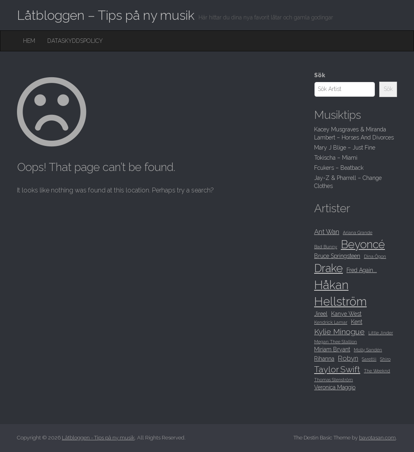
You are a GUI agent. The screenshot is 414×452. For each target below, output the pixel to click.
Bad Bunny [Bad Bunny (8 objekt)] (325, 246)
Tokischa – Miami (335, 157)
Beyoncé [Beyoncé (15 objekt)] (363, 244)
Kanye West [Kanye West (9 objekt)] (346, 313)
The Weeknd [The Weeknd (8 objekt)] (377, 370)
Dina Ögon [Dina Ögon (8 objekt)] (375, 256)
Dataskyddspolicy (75, 41)
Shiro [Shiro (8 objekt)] (385, 359)
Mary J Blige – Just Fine (344, 147)
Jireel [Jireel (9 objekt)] (320, 313)
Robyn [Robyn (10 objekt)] (348, 358)
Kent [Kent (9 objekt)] (356, 322)
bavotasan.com (377, 438)
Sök (319, 75)
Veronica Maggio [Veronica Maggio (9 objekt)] (334, 387)
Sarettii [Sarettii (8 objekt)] (369, 359)
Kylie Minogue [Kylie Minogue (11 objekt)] (339, 331)
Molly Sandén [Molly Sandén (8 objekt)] (368, 349)
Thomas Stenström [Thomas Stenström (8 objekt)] (333, 379)
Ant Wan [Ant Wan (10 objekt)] (326, 232)
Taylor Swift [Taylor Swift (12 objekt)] (337, 369)
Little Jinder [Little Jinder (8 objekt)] (380, 332)
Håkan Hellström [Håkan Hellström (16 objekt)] (340, 293)
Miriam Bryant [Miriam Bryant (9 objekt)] (332, 349)
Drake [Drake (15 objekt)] (328, 268)
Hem (29, 41)
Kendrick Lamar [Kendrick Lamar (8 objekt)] (330, 322)
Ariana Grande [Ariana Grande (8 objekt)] (357, 232)
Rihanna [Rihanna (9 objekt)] (324, 358)
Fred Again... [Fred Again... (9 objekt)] (361, 270)
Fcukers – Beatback (338, 168)
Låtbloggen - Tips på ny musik (98, 438)
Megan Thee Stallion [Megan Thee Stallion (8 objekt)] (335, 341)
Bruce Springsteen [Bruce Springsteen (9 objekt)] (337, 256)
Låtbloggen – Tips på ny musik (105, 15)
